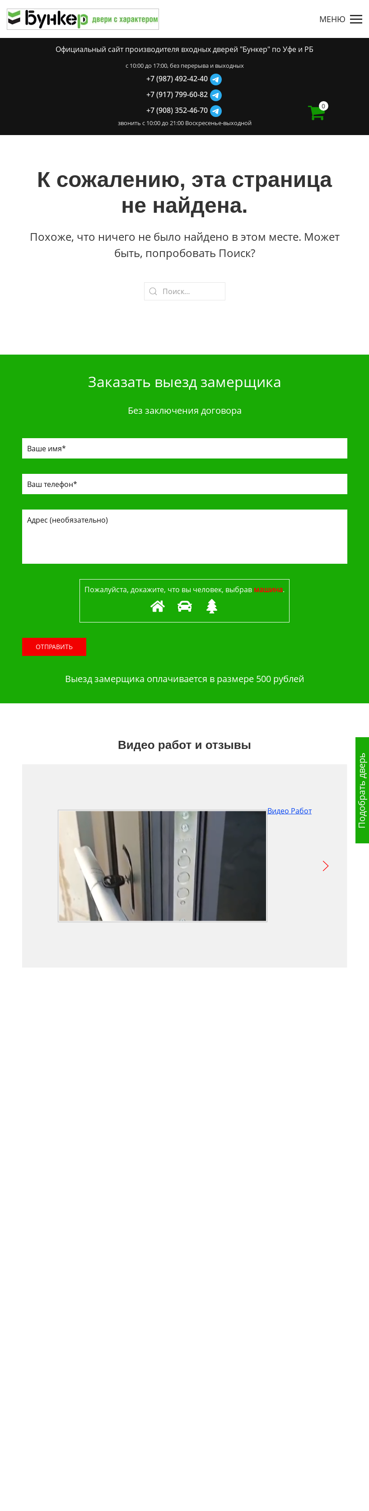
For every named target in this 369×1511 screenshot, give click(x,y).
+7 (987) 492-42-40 (177, 79)
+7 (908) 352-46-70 (177, 110)
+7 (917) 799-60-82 (177, 94)
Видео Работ (185, 811)
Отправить (54, 646)
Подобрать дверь (361, 790)
